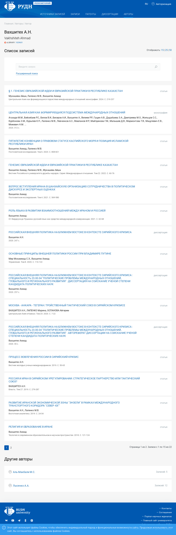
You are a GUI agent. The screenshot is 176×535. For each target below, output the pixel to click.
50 (170, 55)
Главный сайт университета (157, 520)
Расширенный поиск (27, 78)
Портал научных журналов (158, 516)
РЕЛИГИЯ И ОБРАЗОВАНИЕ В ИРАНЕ (31, 431)
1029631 (19, 47)
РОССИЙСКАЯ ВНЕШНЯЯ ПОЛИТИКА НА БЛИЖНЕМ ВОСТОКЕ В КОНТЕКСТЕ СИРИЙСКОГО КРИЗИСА (70, 237)
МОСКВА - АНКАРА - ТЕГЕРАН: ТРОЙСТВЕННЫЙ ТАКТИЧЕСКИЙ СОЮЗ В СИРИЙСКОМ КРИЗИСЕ (67, 310)
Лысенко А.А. (21, 490)
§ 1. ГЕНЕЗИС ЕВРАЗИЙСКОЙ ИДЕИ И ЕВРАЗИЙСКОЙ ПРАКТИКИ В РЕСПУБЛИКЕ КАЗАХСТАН (66, 96)
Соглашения (165, 512)
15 (162, 55)
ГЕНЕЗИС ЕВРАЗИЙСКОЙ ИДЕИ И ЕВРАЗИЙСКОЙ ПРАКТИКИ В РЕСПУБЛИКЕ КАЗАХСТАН (63, 170)
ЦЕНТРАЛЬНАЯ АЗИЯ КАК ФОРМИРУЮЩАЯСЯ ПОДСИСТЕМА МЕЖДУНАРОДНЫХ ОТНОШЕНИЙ (67, 117)
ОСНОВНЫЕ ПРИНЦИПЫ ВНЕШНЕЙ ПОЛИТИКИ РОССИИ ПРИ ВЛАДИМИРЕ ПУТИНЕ (60, 258)
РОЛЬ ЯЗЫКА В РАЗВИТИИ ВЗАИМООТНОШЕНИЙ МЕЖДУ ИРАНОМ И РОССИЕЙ (57, 215)
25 (166, 55)
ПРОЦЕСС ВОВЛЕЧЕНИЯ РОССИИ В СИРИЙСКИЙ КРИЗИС (44, 362)
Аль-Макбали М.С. (24, 477)
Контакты (167, 508)
